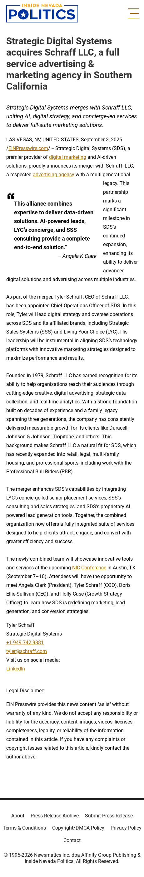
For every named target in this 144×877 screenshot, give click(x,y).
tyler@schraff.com (26, 651)
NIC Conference (89, 568)
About (17, 816)
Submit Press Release (109, 816)
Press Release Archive (55, 816)
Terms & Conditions (24, 828)
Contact (72, 840)
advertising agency (53, 175)
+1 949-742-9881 (25, 643)
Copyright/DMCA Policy (78, 828)
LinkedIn (15, 669)
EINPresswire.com (28, 148)
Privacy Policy (126, 828)
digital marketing (67, 157)
